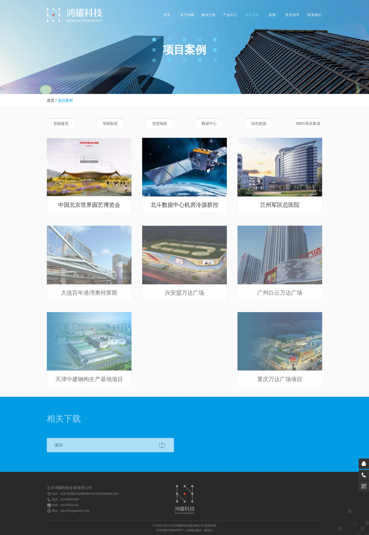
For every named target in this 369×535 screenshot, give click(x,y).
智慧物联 (159, 124)
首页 (166, 15)
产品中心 (230, 15)
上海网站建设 (192, 530)
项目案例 (252, 15)
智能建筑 (60, 124)
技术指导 (292, 15)
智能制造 (110, 124)
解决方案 (209, 15)
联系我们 (315, 15)
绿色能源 (258, 124)
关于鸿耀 (187, 15)
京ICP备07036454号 (169, 530)
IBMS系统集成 (308, 124)
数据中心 (209, 124)
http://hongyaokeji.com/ (74, 510)
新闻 (272, 15)
